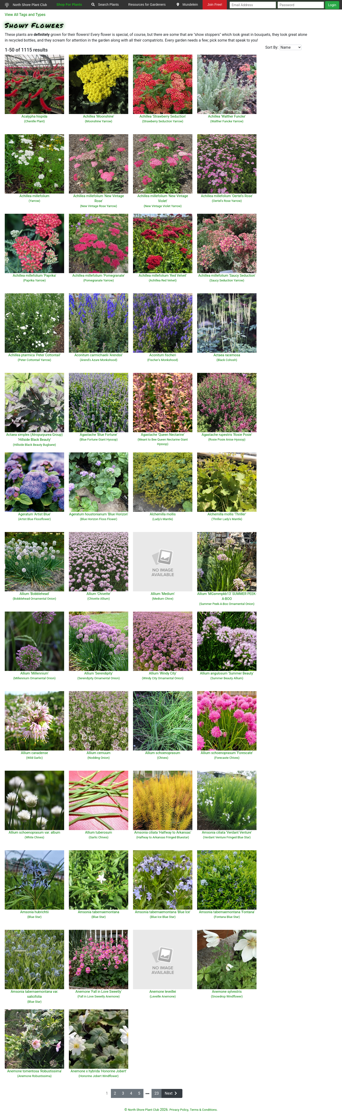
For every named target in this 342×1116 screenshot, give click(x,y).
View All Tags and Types (25, 14)
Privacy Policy (178, 1109)
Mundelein (187, 4)
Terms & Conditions (203, 1109)
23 (157, 1093)
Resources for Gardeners (147, 4)
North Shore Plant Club (26, 5)
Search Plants (105, 4)
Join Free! (214, 4)
